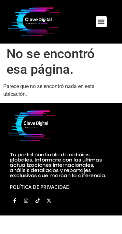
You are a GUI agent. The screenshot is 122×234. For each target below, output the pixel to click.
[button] (101, 21)
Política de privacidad (40, 187)
